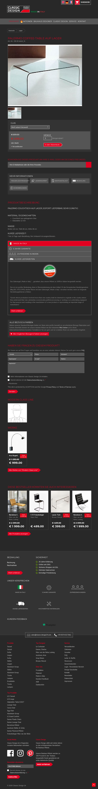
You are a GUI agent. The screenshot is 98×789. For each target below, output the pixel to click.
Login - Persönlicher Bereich (74, 667)
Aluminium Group (13, 714)
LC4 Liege (10, 699)
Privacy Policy (51, 387)
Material (39, 673)
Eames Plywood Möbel (15, 731)
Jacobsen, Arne (41, 655)
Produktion (39, 670)
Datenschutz (68, 678)
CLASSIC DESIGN (60, 21)
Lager (21, 30)
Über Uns (39, 667)
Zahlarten (67, 649)
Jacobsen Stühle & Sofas (16, 728)
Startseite (11, 30)
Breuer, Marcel (41, 661)
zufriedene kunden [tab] (23, 254)
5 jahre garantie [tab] (20, 248)
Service (67, 643)
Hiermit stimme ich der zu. (27, 380)
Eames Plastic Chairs (14, 719)
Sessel (9, 647)
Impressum (68, 681)
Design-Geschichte (70, 670)
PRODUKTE (14, 21)
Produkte (10, 643)
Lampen (10, 678)
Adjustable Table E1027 (15, 702)
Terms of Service (65, 387)
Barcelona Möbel (13, 725)
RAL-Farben (64, 328)
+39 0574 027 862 (64, 635)
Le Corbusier (40, 647)
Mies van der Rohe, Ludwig (45, 652)
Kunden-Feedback (42, 679)
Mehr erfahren (17, 311)
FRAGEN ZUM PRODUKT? (19, 181)
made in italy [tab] (18, 243)
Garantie (67, 652)
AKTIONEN (26, 21)
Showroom (68, 661)
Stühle (9, 661)
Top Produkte (12, 693)
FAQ (83, 350)
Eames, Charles (41, 649)
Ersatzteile (11, 681)
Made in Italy (40, 676)
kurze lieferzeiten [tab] (22, 259)
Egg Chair (10, 711)
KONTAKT (82, 21)
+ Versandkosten (17, 146)
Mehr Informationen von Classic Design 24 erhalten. (28, 376)
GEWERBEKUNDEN (19, 188)
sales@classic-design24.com (41, 635)
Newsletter (68, 675)
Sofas (9, 652)
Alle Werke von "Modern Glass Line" (23, 470)
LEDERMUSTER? (39, 180)
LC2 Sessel (11, 696)
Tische (9, 675)
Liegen (9, 655)
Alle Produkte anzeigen (18, 534)
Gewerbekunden (70, 664)
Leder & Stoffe (69, 658)
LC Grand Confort (13, 716)
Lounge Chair (11, 705)
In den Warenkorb (52, 145)
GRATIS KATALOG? (60, 180)
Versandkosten (69, 647)
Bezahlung (79, 181)
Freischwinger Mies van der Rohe (18, 734)
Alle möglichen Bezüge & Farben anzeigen (29, 334)
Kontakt (66, 672)
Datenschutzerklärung (34, 380)
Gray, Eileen (40, 658)
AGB (37, 682)
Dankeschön (40, 685)
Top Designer (40, 643)
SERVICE (73, 21)
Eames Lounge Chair (14, 722)
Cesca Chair (11, 708)
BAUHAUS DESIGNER (43, 21)
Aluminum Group (13, 667)
